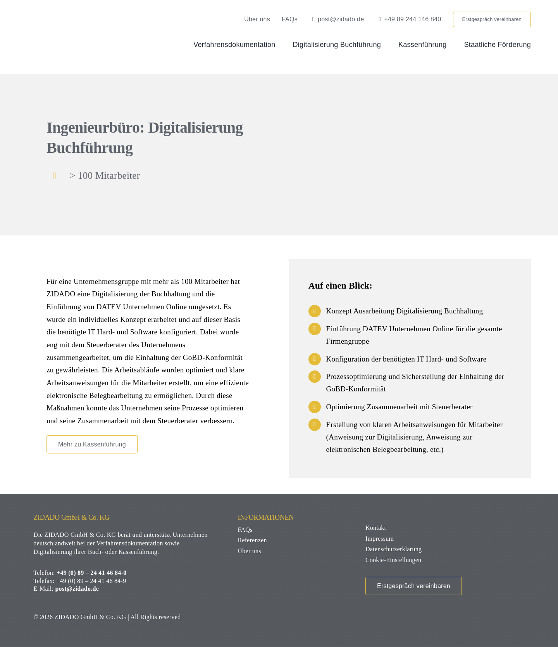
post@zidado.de (77, 588)
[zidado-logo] (82, 15)
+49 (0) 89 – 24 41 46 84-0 (92, 572)
